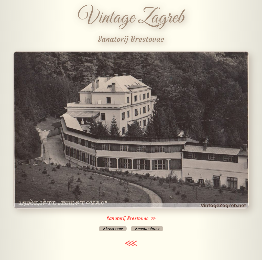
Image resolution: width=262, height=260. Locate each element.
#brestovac (113, 228)
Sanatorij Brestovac (127, 218)
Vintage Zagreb (131, 18)
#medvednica (147, 228)
